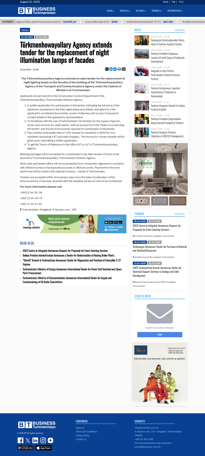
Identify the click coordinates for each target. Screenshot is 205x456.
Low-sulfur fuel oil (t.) (108, 21)
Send (160, 334)
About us (80, 428)
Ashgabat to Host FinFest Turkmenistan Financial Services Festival (165, 75)
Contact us (81, 439)
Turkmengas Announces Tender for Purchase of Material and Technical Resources (160, 249)
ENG (165, 2)
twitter (28, 440)
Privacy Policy (83, 435)
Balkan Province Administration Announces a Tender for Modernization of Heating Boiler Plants (68, 255)
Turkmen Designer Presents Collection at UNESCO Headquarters (167, 134)
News (138, 30)
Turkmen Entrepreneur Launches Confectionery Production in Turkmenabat (165, 92)
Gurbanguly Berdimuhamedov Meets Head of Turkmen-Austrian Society (167, 42)
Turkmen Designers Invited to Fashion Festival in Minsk (168, 107)
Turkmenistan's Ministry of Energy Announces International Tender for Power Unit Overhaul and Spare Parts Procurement (72, 271)
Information (174, 10)
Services (25, 29)
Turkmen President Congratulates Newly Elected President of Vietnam (167, 121)
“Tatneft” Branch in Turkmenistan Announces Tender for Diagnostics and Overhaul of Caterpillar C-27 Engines (72, 262)
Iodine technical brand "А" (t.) (156, 21)
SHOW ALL (180, 30)
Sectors (141, 10)
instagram (42, 440)
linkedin (35, 440)
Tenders (139, 213)
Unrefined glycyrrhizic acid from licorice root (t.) (47, 21)
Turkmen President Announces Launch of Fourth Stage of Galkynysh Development (167, 57)
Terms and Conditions (86, 431)
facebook (21, 440)
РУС (181, 2)
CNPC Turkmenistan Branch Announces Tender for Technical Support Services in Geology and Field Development (157, 271)
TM (173, 2)
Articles (125, 10)
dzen (50, 440)
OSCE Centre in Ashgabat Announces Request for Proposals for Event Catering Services (65, 251)
